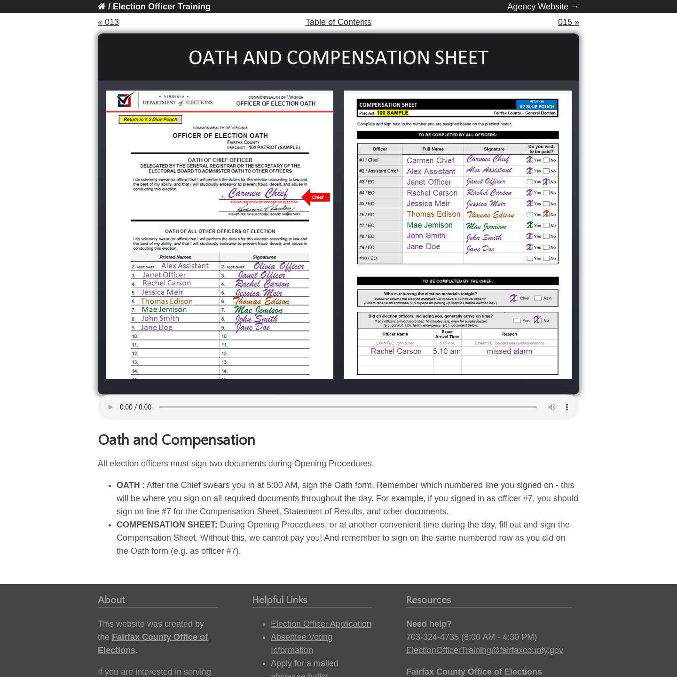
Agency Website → (543, 6)
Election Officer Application (321, 624)
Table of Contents (338, 22)
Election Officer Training (162, 6)
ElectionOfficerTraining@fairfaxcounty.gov (484, 650)
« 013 (108, 22)
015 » (568, 22)
